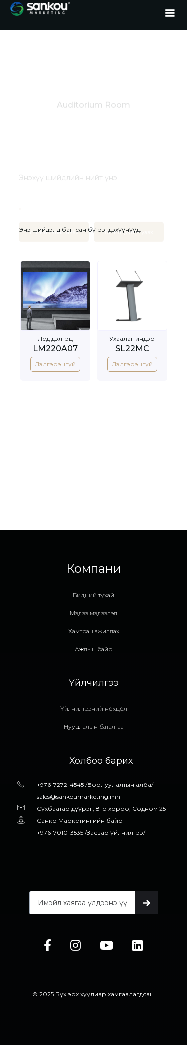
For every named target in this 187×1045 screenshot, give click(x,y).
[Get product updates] (82, 902)
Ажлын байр (93, 649)
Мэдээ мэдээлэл (93, 613)
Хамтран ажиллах (93, 631)
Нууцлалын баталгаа (94, 726)
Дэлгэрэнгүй (55, 364)
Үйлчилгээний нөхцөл (93, 708)
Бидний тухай (93, 595)
